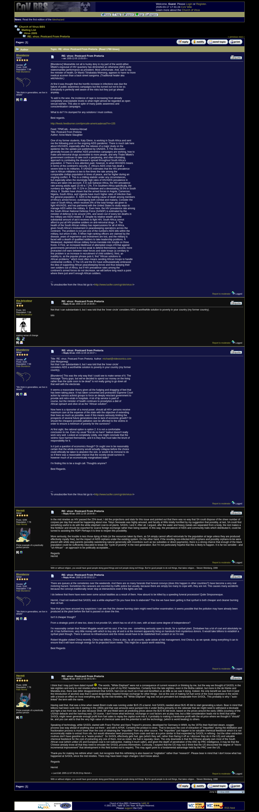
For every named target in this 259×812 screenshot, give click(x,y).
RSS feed (230, 808)
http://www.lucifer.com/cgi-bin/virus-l (113, 284)
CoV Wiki (186, 6)
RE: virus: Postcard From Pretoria (48, 36)
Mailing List (28, 29)
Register (201, 3)
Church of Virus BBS (32, 26)
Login (189, 3)
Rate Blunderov (23, 72)
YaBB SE (145, 803)
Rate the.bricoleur (24, 315)
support (129, 808)
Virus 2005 (30, 33)
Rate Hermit (21, 524)
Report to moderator (221, 294)
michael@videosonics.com (117, 358)
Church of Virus (191, 10)
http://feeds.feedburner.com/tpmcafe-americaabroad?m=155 (83, 123)
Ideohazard (58, 19)
